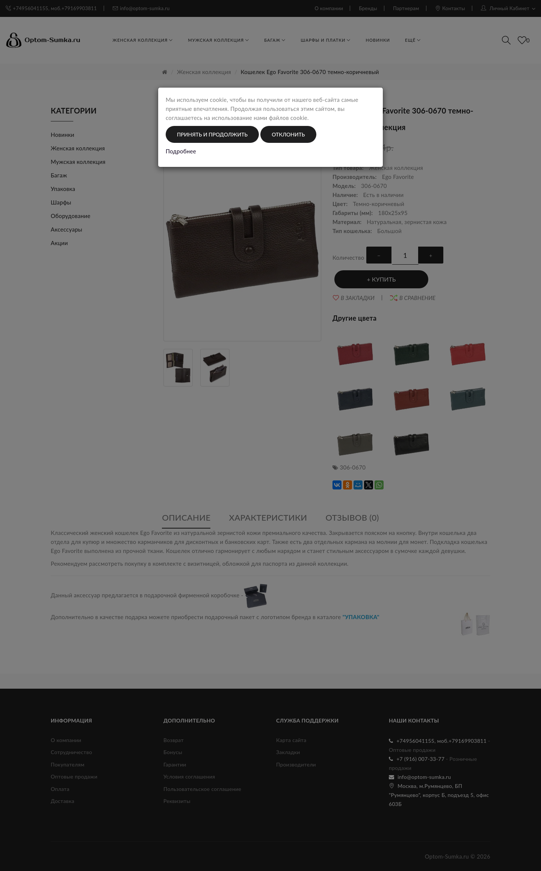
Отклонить (288, 134)
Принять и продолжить (212, 134)
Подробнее (181, 151)
